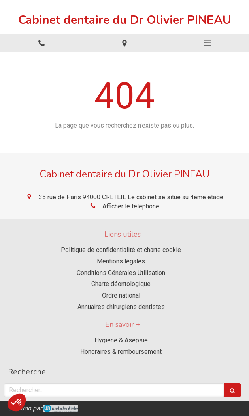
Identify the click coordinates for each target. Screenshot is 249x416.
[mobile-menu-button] (207, 43)
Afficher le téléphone (130, 206)
